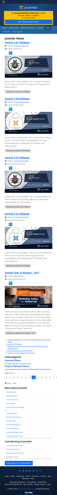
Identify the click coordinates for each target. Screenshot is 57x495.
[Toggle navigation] (3, 2)
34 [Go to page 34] (37, 377)
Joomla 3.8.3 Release (15, 344)
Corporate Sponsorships (14, 445)
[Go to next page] (53, 377)
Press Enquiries (16, 31)
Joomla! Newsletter (12, 428)
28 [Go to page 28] (14, 377)
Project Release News (21, 45)
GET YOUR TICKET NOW (28, 22)
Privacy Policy (31, 482)
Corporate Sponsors (13, 449)
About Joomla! (13, 28)
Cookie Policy (42, 482)
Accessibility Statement (17, 482)
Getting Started (11, 395)
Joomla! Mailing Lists (13, 424)
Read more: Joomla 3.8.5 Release (18, 206)
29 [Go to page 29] (18, 377)
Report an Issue (39, 484)
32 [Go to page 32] (30, 377)
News (44, 28)
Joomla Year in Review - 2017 (22, 272)
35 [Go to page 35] (42, 377)
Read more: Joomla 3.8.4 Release (18, 265)
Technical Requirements (14, 436)
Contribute (5, 31)
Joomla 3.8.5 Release (17, 157)
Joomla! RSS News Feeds (14, 432)
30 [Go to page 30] (22, 377)
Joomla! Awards (11, 413)
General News (19, 276)
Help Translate (28, 484)
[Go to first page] (7, 377)
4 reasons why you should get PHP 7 (20, 350)
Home (4, 28)
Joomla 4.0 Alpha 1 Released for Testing (21, 353)
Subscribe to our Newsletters (18, 462)
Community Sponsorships (15, 453)
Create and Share (12, 399)
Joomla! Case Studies (13, 417)
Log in (49, 484)
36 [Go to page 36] (46, 377)
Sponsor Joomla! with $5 (13, 484)
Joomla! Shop (10, 420)
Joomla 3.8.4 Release (17, 213)
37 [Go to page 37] (49, 377)
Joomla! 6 (37, 28)
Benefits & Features (26, 28)
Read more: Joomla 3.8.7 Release (18, 91)
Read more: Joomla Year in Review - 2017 (20, 333)
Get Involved (10, 403)
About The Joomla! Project (15, 407)
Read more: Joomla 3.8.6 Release (18, 150)
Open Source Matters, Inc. (26, 488)
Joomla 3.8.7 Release (17, 42)
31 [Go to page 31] (26, 377)
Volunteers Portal (12, 456)
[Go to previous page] (10, 377)
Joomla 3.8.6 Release (17, 98)
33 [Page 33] (34, 377)
